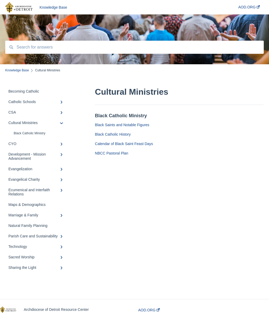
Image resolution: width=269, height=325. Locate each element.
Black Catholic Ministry (29, 133)
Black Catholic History (113, 134)
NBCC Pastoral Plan (111, 153)
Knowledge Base (53, 7)
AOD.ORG (149, 310)
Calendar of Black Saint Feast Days (124, 144)
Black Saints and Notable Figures (122, 125)
